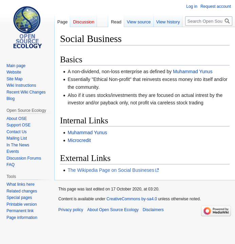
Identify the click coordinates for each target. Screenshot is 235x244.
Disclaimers (153, 209)
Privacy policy (70, 209)
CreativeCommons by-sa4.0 (131, 199)
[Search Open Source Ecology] (208, 21)
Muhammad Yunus (192, 71)
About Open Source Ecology (112, 209)
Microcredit (79, 140)
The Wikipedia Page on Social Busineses (110, 170)
